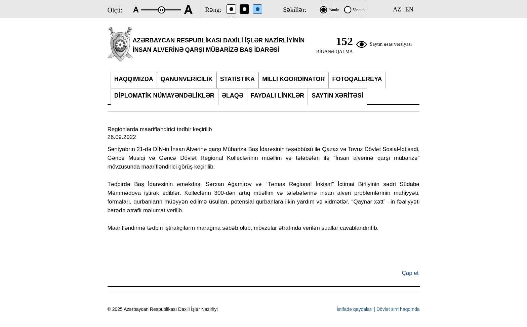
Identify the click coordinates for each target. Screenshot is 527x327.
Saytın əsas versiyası (391, 44)
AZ (397, 9)
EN (409, 9)
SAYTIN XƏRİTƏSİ (337, 95)
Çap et (410, 273)
